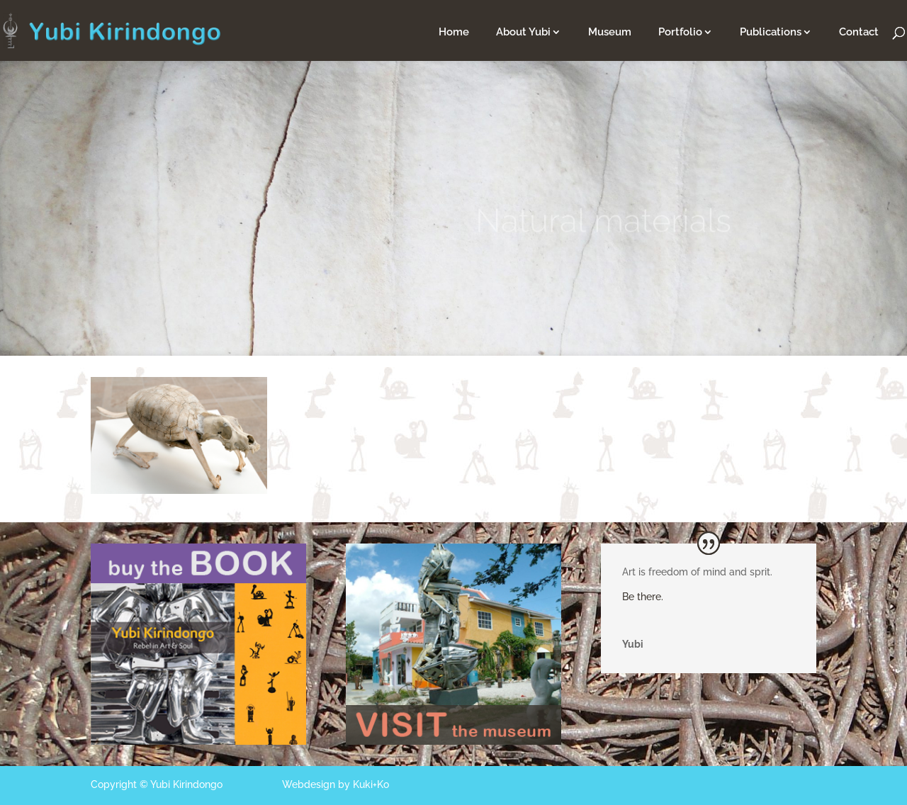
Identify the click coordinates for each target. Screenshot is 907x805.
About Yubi (523, 32)
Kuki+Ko (371, 784)
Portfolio (680, 32)
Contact (859, 32)
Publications (770, 32)
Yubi (632, 644)
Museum (609, 32)
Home (454, 32)
